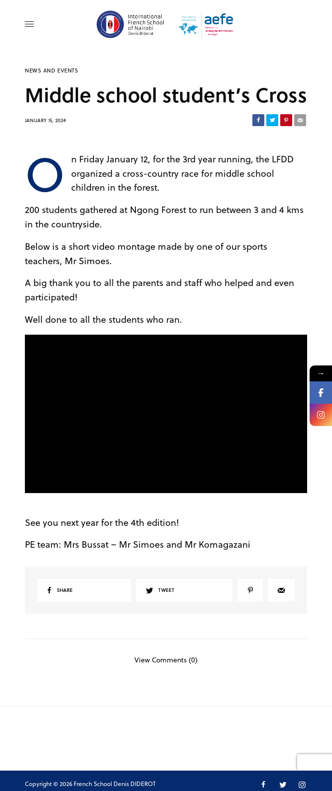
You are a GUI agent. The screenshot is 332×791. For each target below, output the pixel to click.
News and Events (51, 70)
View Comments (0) (166, 658)
